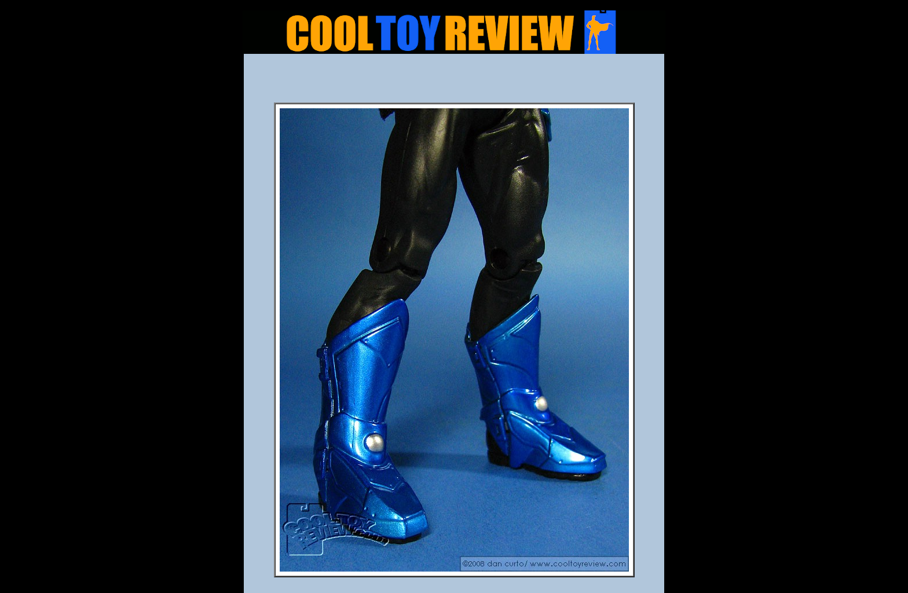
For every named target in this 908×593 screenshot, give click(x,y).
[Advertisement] (454, 81)
